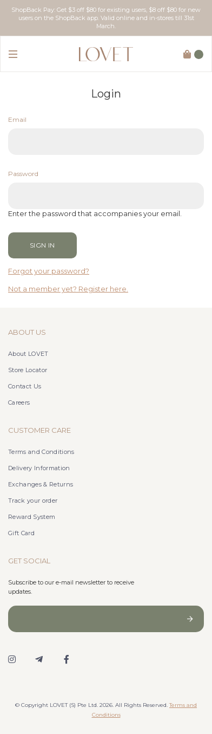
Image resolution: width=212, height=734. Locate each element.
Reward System (31, 517)
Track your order (32, 500)
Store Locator (27, 370)
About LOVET (28, 354)
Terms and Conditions (41, 452)
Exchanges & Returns (40, 484)
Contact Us (24, 386)
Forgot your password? (48, 271)
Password (23, 174)
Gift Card (21, 533)
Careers (19, 402)
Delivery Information (39, 468)
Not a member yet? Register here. (68, 289)
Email (17, 119)
